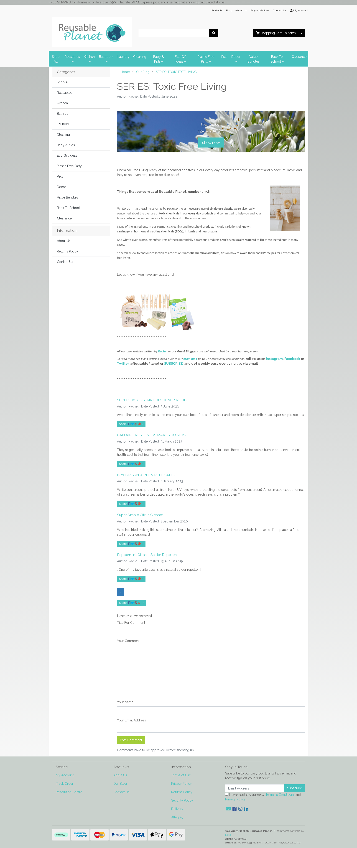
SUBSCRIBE (173, 363)
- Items (276, 33)
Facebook (292, 359)
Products (217, 10)
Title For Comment (131, 622)
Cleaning (139, 57)
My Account (65, 775)
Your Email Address (131, 720)
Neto (228, 834)
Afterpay (177, 817)
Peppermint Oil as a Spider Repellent (147, 555)
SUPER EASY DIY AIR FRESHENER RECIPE (153, 400)
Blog (229, 10)
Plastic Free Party (206, 59)
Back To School (276, 59)
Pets (224, 57)
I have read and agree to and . (263, 797)
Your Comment (128, 641)
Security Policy (182, 800)
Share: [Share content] (130, 424)
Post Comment (131, 740)
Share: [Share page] (130, 602)
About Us (241, 10)
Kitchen (89, 57)
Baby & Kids (158, 59)
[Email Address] (254, 788)
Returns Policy (67, 251)
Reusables (72, 57)
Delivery (177, 809)
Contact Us (279, 10)
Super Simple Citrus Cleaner (140, 515)
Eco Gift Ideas (180, 59)
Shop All (56, 59)
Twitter (123, 363)
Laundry (123, 57)
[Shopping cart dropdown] (301, 33)
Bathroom (106, 57)
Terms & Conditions (280, 794)
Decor (235, 57)
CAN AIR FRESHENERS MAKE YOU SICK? (151, 435)
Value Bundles (253, 59)
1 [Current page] (120, 591)
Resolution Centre (69, 792)
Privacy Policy (181, 783)
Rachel (163, 351)
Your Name (125, 702)
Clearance (299, 57)
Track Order (64, 783)
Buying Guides (259, 10)
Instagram (274, 359)
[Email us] (228, 809)
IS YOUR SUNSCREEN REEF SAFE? (146, 475)
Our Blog (120, 783)
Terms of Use (181, 775)
